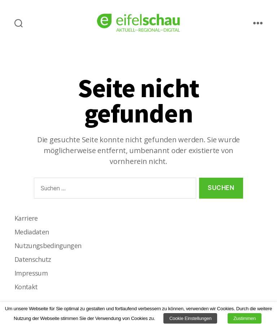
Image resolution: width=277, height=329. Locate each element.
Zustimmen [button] (244, 318)
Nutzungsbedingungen (47, 245)
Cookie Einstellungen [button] (190, 318)
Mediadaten (31, 232)
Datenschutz (32, 259)
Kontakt (26, 286)
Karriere (26, 218)
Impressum (31, 273)
